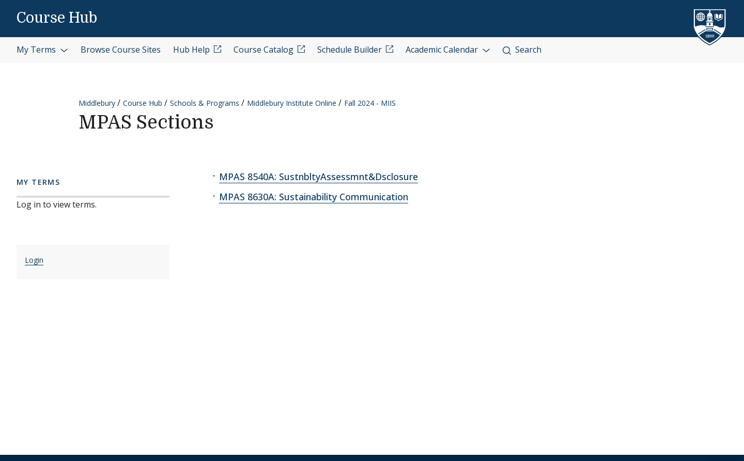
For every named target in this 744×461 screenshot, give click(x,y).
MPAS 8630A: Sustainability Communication (313, 196)
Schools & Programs (204, 103)
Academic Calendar (448, 49)
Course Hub (57, 18)
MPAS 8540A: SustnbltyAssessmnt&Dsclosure (318, 176)
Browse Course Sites (121, 49)
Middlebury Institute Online (291, 103)
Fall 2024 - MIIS (370, 103)
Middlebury (97, 103)
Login (34, 260)
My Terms (42, 49)
